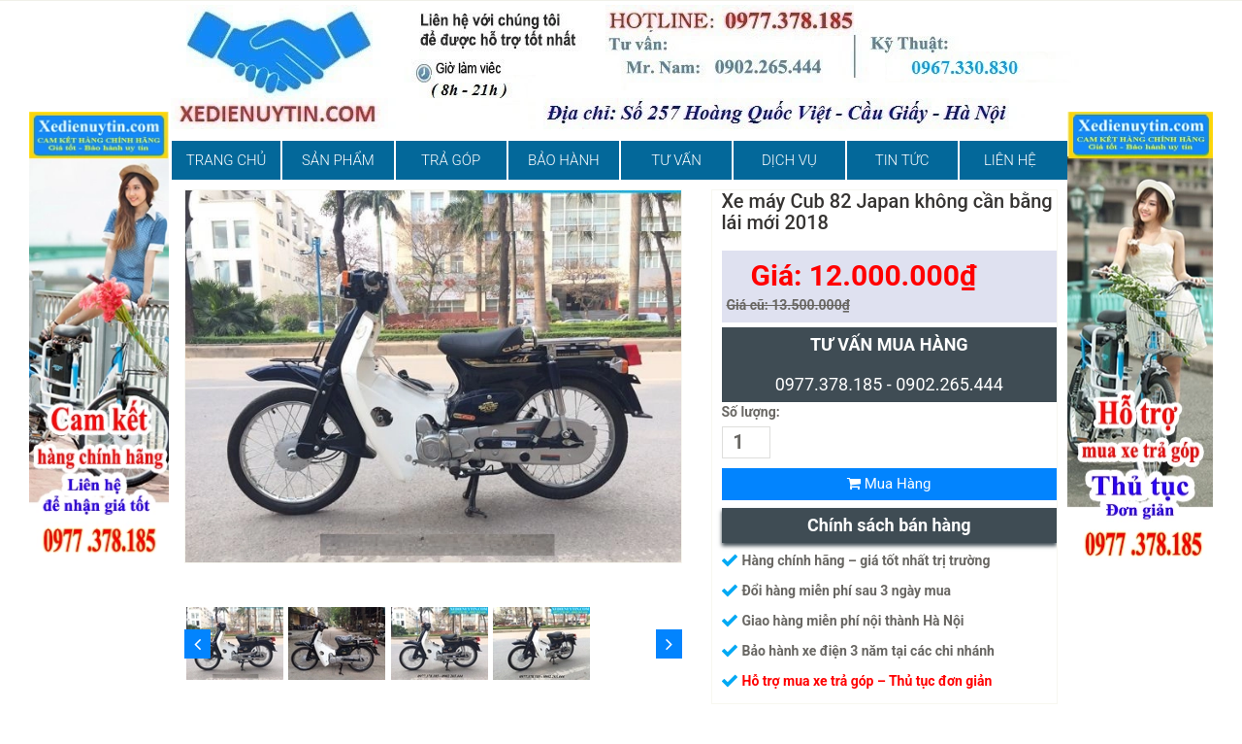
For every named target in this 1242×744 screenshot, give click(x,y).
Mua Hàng (889, 483)
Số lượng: (751, 412)
